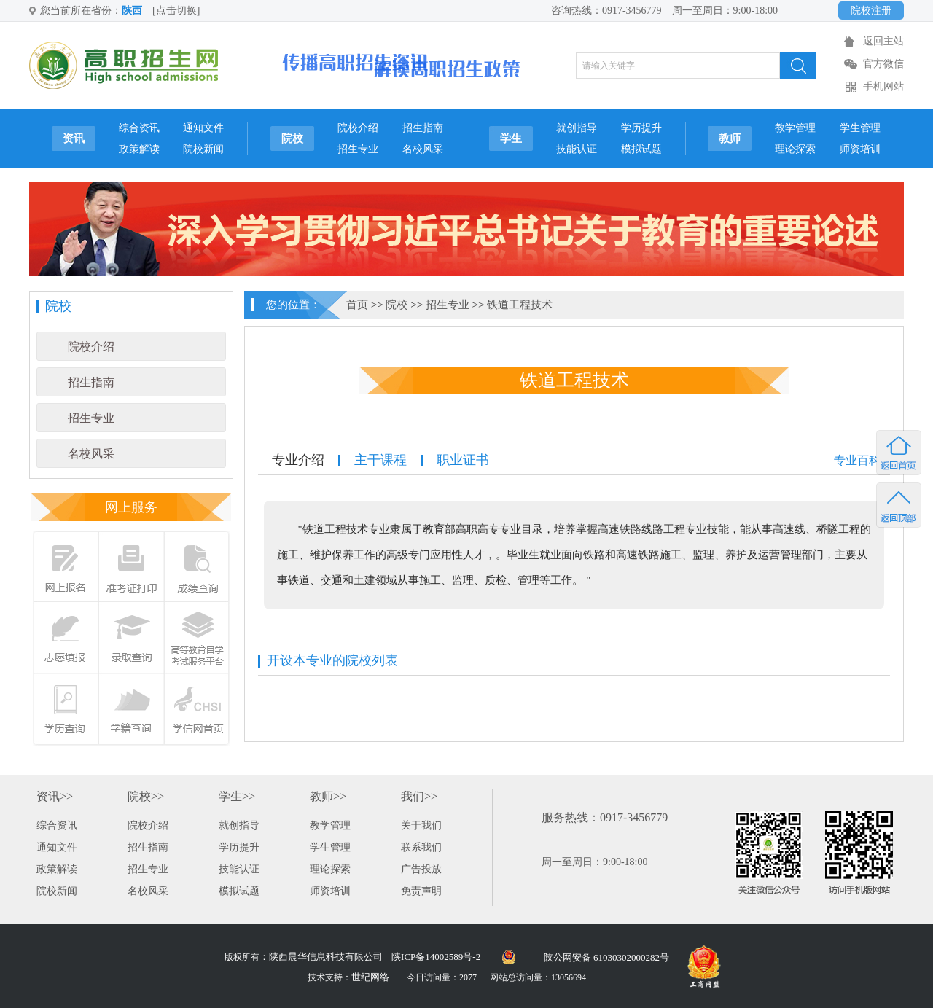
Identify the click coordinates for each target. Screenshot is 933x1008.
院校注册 (871, 10)
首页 (357, 304)
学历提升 (641, 127)
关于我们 (421, 825)
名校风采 (422, 149)
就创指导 (576, 127)
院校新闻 (203, 149)
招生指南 (422, 127)
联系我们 (421, 847)
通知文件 (203, 127)
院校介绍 (357, 127)
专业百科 (857, 460)
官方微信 (883, 63)
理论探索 (795, 149)
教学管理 (795, 127)
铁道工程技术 (520, 304)
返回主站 (883, 41)
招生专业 (357, 149)
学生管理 (860, 127)
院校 (292, 138)
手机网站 (883, 86)
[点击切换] (176, 10)
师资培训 (860, 149)
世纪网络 (370, 977)
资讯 (74, 138)
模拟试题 (641, 149)
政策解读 (139, 149)
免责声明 (421, 891)
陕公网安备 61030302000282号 (606, 957)
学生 (511, 138)
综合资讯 (139, 127)
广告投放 (421, 869)
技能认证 (576, 149)
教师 (730, 138)
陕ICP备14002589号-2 (435, 956)
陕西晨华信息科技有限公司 (326, 956)
